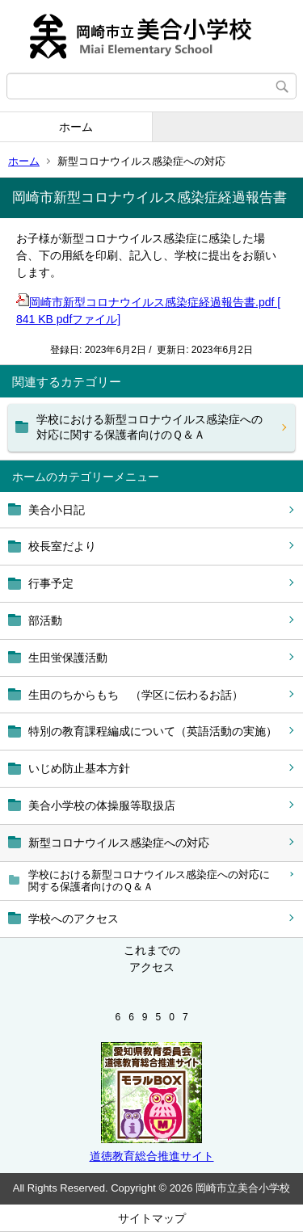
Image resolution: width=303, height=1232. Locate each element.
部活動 (45, 620)
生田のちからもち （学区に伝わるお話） (135, 694)
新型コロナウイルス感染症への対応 (118, 842)
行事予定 (51, 583)
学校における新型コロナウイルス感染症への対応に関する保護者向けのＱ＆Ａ (149, 881)
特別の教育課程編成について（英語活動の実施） (152, 731)
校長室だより (62, 546)
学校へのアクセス (73, 918)
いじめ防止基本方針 (79, 768)
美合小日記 (56, 509)
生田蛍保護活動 (67, 657)
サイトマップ (152, 1218)
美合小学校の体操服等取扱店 (101, 805)
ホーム (76, 126)
